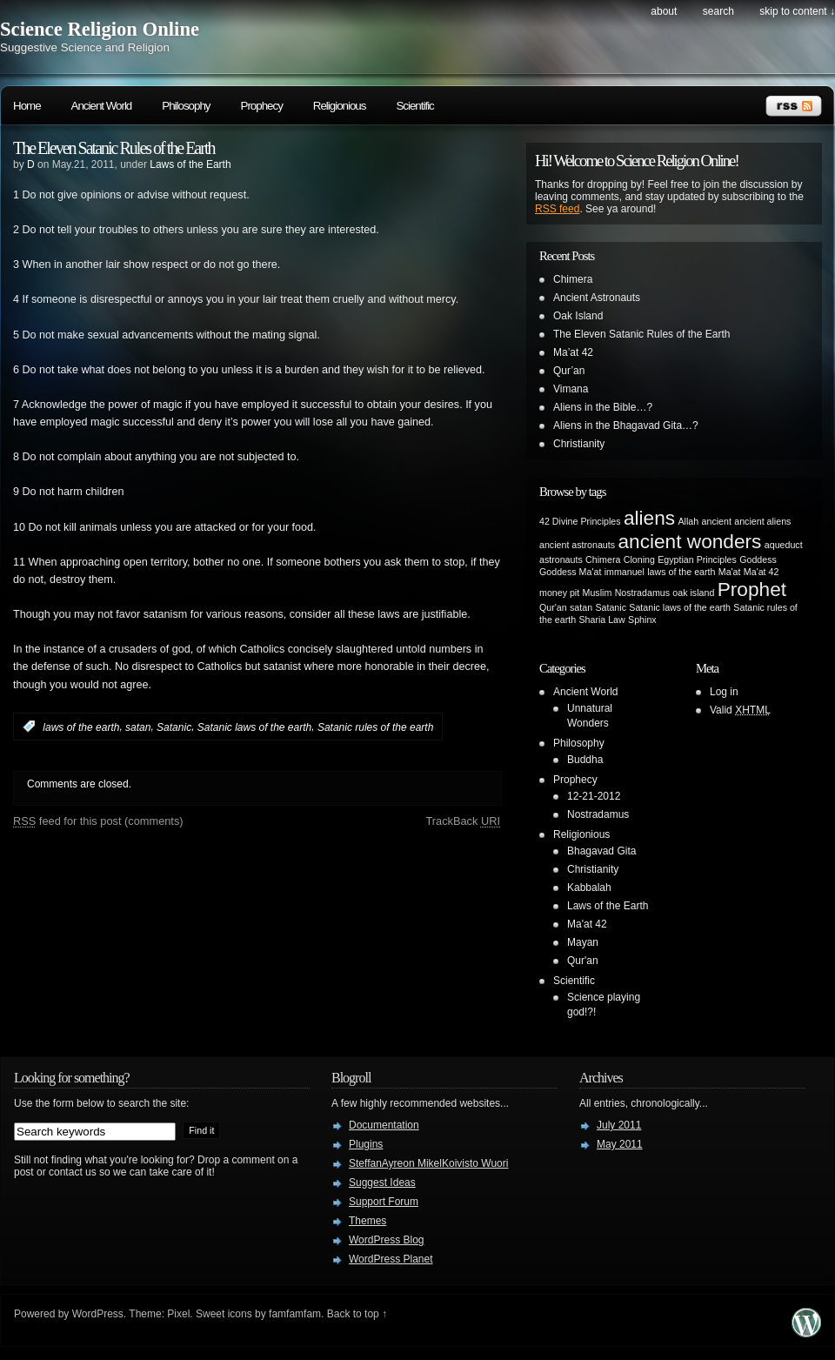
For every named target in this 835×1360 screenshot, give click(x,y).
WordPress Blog (386, 1240)
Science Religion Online (99, 29)
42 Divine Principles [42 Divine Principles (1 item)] (580, 521)
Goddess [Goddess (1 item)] (758, 559)
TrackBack (462, 820)
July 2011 (619, 1125)
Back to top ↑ (357, 1314)
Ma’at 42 (573, 352)
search (718, 11)
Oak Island (578, 316)
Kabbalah (589, 887)
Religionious (339, 105)
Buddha (585, 760)
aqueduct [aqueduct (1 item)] (784, 544)
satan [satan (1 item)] (581, 607)
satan (137, 726)
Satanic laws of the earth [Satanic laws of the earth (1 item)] (680, 607)
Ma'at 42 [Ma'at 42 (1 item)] (761, 571)
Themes (367, 1221)
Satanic (174, 726)
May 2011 (620, 1144)
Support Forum (383, 1202)
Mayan (582, 942)
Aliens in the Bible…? (602, 407)
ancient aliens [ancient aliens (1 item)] (762, 521)
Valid (740, 710)
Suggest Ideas (382, 1182)
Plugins (366, 1144)
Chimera (572, 279)
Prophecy (262, 105)
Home (27, 105)
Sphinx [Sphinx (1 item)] (642, 619)
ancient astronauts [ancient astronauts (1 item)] (577, 544)
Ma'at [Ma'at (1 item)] (729, 571)
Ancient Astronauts (596, 297)
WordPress (98, 1314)
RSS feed (557, 209)
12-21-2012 (593, 796)
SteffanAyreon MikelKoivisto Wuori (428, 1163)
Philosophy (186, 105)
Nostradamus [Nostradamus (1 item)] (642, 592)
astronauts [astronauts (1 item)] (561, 559)
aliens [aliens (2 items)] (649, 517)
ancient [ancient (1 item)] (716, 521)
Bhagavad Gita (601, 851)
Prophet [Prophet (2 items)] (752, 589)
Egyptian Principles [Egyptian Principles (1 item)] (697, 559)
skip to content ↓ (797, 11)
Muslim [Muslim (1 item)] (597, 592)
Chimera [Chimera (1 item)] (602, 559)
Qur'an (582, 961)
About (664, 11)
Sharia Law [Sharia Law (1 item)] (601, 619)
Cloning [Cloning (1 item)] (639, 559)
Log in (724, 692)
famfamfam (295, 1314)
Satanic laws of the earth (254, 726)
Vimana (570, 389)
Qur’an (568, 371)
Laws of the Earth (190, 164)
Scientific (414, 105)
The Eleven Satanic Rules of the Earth (113, 147)
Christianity (579, 444)
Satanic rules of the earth (375, 726)
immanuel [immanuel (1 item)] (625, 571)
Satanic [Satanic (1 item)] (610, 607)
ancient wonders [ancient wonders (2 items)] (689, 541)
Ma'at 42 (587, 924)
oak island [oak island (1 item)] (693, 592)
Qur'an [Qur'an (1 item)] (553, 607)
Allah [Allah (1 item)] (688, 521)
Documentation (384, 1125)
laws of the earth (81, 726)
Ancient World (101, 105)
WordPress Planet (391, 1259)
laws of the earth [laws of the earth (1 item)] (681, 571)
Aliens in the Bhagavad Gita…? (625, 425)
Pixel (178, 1314)
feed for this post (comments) (98, 820)
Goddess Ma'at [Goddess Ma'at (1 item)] (570, 571)
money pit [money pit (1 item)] (559, 592)
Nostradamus (598, 814)
